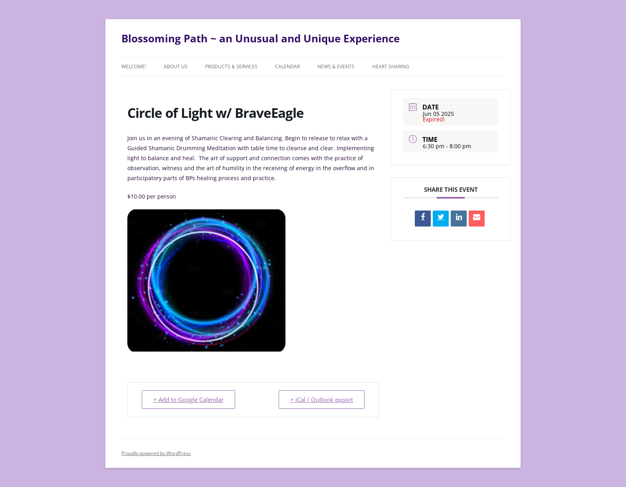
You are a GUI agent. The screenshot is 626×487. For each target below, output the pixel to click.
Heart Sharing (390, 66)
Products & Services (231, 66)
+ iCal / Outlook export (321, 400)
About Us (176, 66)
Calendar (287, 66)
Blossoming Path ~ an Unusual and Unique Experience (260, 38)
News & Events (336, 66)
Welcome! (133, 66)
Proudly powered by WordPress (156, 453)
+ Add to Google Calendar (188, 400)
